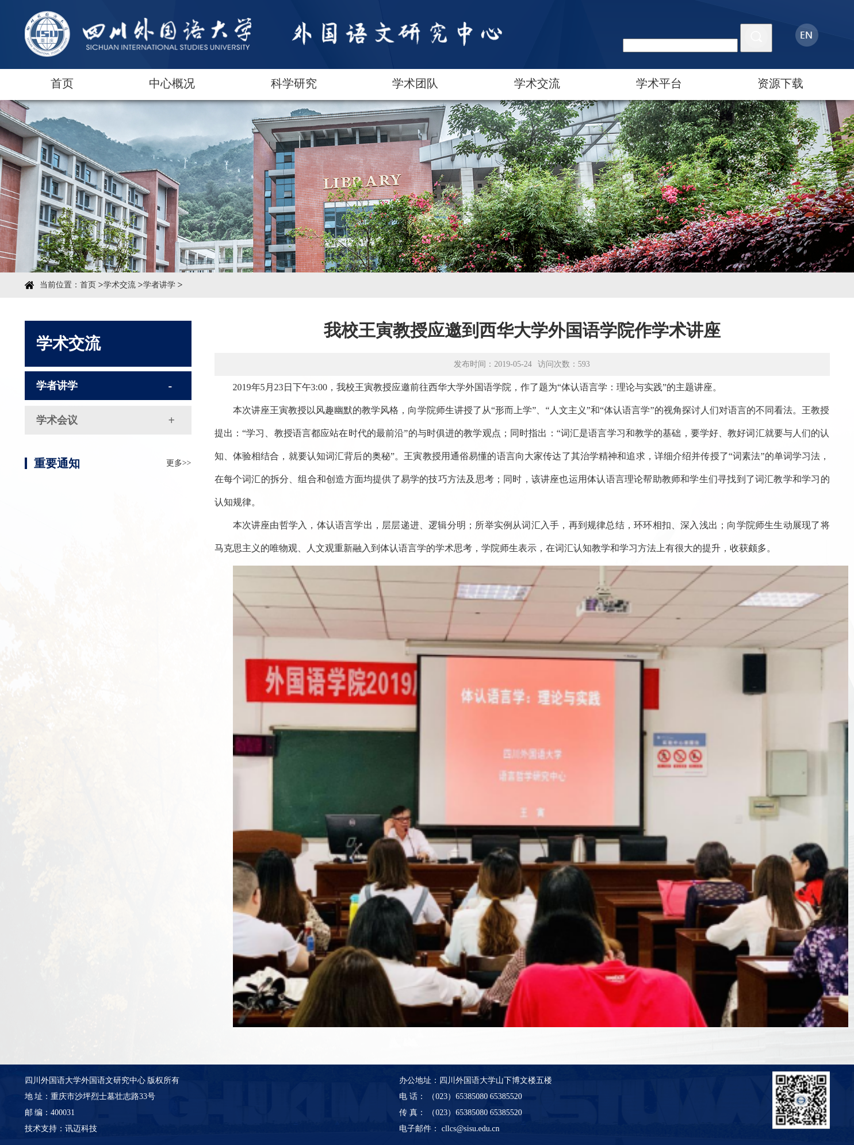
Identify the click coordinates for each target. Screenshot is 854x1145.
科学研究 (294, 83)
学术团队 (415, 83)
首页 (62, 83)
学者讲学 (159, 285)
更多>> (179, 482)
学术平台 (659, 83)
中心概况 (172, 83)
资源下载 (780, 83)
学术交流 (537, 83)
